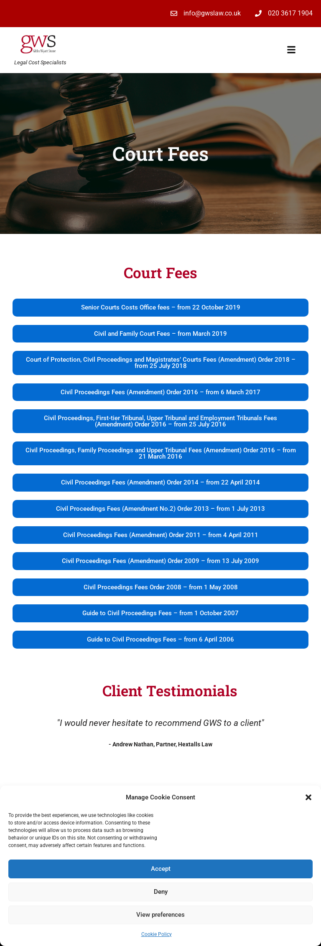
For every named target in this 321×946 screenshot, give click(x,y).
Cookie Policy (156, 934)
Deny (161, 891)
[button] (308, 797)
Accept (161, 868)
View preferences (160, 914)
